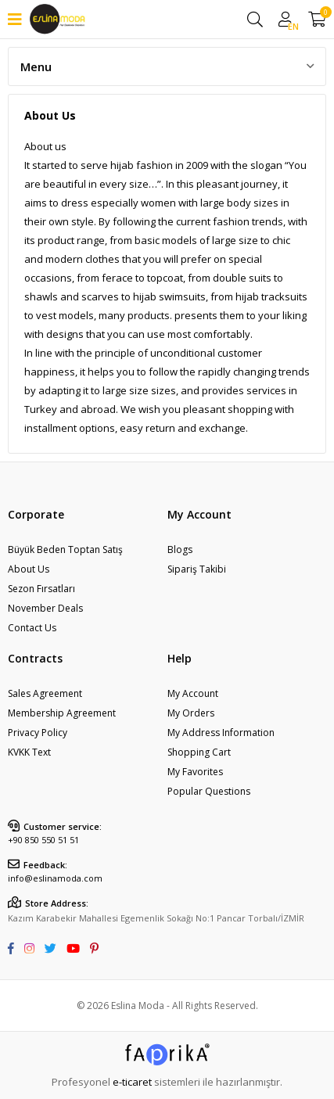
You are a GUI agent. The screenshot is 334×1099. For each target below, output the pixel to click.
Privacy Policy (37, 732)
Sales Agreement (45, 693)
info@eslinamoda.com (55, 878)
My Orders (190, 713)
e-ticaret (132, 1082)
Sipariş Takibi (196, 569)
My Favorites (195, 771)
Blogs (179, 549)
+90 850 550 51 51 (43, 840)
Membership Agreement (62, 713)
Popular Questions (208, 791)
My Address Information (221, 732)
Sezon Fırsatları (41, 588)
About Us (28, 569)
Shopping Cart (199, 752)
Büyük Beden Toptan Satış (65, 549)
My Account (192, 693)
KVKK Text (29, 752)
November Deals (45, 608)
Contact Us (32, 627)
